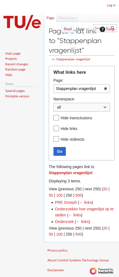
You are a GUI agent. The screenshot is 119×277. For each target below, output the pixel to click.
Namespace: (64, 99)
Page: (58, 80)
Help (106, 29)
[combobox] (81, 88)
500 (78, 195)
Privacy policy (57, 250)
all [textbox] (59, 107)
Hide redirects (72, 139)
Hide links (69, 128)
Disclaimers (55, 270)
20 (105, 189)
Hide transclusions (76, 118)
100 (59, 195)
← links (85, 202)
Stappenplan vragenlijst (73, 59)
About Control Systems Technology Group (78, 260)
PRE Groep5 (66, 202)
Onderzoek (64, 221)
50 (51, 195)
